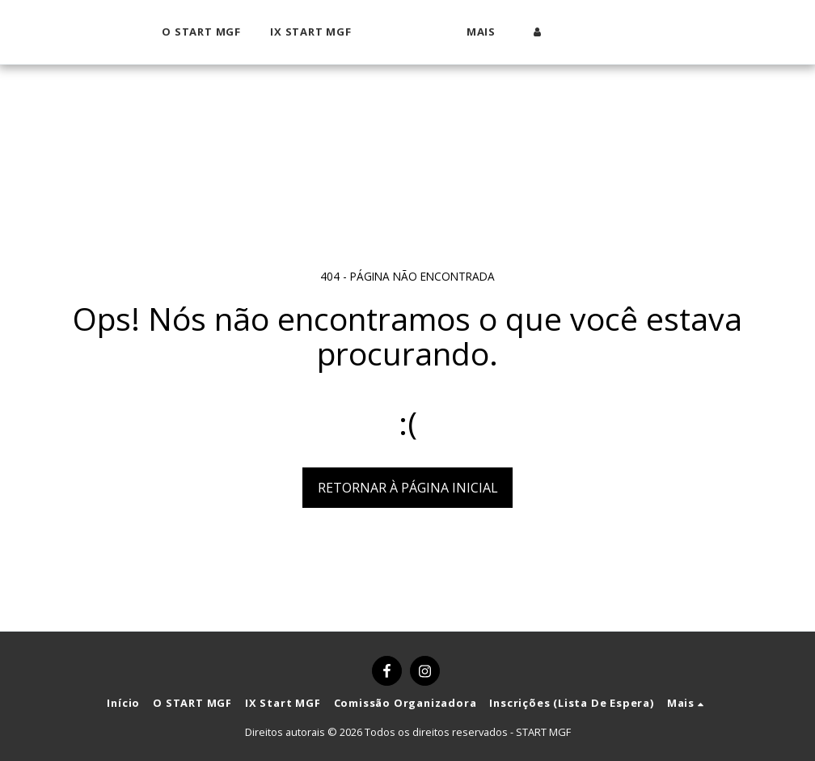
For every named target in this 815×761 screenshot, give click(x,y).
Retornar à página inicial (408, 488)
